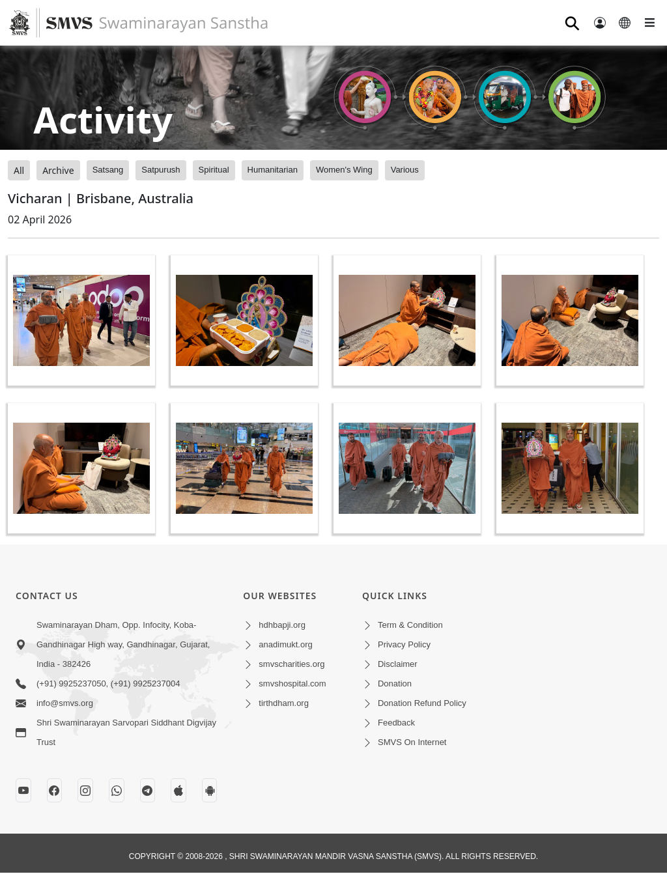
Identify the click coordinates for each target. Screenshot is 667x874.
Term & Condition (410, 625)
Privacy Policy (404, 644)
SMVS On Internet (412, 742)
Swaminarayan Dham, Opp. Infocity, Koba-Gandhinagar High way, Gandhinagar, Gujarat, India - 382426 (123, 644)
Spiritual (214, 170)
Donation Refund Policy (422, 703)
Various (405, 170)
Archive (58, 170)
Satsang (108, 170)
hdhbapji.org (282, 625)
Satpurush (160, 170)
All (19, 170)
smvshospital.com (292, 683)
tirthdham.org (284, 703)
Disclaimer (398, 664)
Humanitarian (273, 170)
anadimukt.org (285, 644)
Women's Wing (344, 170)
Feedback (396, 722)
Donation (395, 683)
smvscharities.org (291, 664)
